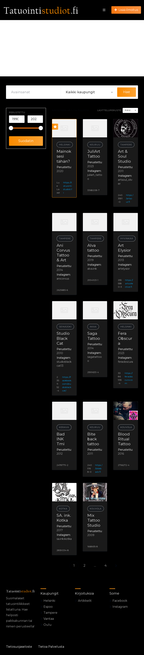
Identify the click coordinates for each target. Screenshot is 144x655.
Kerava (64, 427)
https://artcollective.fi (129, 283)
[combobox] (89, 92)
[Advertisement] (72, 48)
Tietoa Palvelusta (51, 646)
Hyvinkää (126, 238)
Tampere (126, 144)
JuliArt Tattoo (93, 154)
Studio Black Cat (63, 338)
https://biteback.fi (98, 468)
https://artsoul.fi (129, 198)
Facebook (119, 600)
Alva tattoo (93, 248)
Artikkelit (85, 600)
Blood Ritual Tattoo (124, 439)
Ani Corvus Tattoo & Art (63, 252)
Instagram (120, 606)
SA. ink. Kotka (64, 518)
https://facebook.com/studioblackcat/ (67, 384)
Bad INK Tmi (61, 439)
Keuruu (95, 144)
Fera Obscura (125, 338)
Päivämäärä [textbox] (131, 110)
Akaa (93, 326)
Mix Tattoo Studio (93, 520)
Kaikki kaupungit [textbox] (80, 92)
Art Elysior (124, 248)
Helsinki (64, 144)
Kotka (63, 508)
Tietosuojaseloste (19, 646)
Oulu (48, 624)
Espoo (48, 606)
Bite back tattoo (93, 439)
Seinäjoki (65, 326)
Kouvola (126, 427)
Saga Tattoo (93, 336)
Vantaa (49, 618)
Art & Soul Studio (124, 156)
